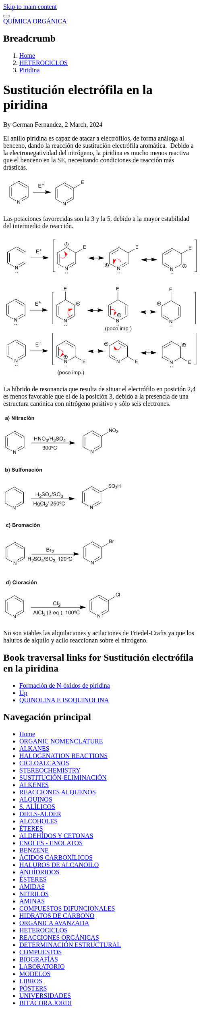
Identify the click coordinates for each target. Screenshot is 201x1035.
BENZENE (34, 850)
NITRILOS (34, 893)
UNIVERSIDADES (45, 995)
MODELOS (34, 973)
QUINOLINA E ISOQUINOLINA (64, 700)
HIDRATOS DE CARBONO (56, 915)
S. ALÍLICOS (37, 806)
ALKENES (34, 784)
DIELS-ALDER (40, 813)
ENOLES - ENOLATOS (51, 843)
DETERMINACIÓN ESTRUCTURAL (70, 944)
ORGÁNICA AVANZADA (54, 923)
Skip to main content (30, 6)
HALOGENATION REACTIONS (63, 755)
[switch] (6, 16)
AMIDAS (32, 886)
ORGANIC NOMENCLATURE (61, 741)
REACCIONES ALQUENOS (57, 792)
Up (23, 692)
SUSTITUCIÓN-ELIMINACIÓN (63, 777)
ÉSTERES (33, 879)
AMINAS (32, 901)
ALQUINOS (35, 799)
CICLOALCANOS (44, 763)
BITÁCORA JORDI (45, 1002)
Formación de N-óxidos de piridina (64, 685)
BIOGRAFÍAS (38, 959)
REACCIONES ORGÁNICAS (59, 937)
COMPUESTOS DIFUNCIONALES (67, 908)
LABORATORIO (42, 966)
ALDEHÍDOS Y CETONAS (56, 835)
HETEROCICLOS (43, 62)
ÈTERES (31, 828)
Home (27, 55)
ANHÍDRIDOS (39, 872)
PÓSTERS (33, 988)
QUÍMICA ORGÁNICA (35, 21)
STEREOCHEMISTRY (50, 770)
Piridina (29, 70)
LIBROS (30, 981)
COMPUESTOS (40, 952)
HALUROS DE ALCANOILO (59, 864)
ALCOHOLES (38, 821)
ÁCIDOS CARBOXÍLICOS (56, 857)
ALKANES (34, 748)
